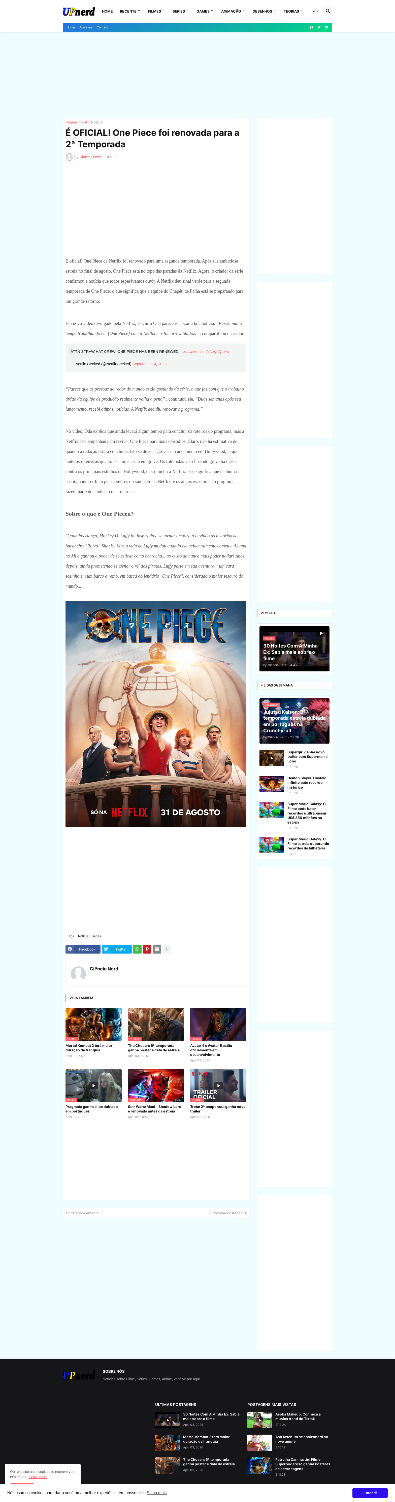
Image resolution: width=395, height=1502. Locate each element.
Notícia (97, 122)
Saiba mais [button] (157, 1493)
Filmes (154, 11)
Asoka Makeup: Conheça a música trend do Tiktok (298, 1416)
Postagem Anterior (83, 1213)
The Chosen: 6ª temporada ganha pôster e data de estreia (154, 1047)
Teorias (291, 11)
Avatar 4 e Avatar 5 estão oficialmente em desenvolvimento (211, 1050)
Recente (128, 11)
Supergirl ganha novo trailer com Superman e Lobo (307, 756)
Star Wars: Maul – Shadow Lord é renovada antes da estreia (154, 1108)
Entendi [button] (370, 1493)
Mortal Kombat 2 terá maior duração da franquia (88, 1047)
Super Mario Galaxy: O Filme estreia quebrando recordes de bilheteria (308, 843)
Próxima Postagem (228, 1213)
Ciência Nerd (104, 968)
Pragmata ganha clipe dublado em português (91, 1108)
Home (107, 11)
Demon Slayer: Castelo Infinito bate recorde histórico (306, 782)
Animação (231, 11)
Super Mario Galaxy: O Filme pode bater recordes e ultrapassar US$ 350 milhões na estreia (306, 813)
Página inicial (76, 122)
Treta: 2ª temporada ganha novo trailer (218, 1108)
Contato (102, 27)
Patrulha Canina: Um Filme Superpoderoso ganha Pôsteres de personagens (302, 1464)
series (96, 936)
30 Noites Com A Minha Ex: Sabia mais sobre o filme (211, 1416)
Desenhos (262, 11)
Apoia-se (85, 27)
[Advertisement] (197, 75)
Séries (179, 11)
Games (203, 11)
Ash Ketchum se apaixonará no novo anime (301, 1439)
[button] (315, 11)
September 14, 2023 (149, 364)
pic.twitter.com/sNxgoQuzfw (206, 351)
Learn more (38, 1477)
